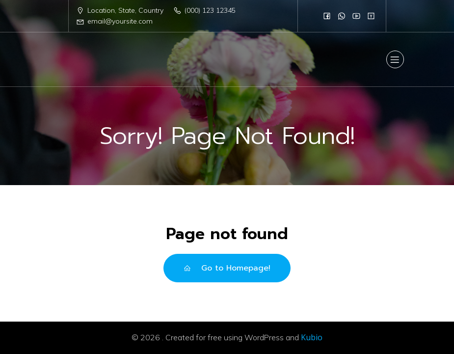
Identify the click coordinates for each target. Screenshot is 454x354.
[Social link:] (327, 15)
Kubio (311, 337)
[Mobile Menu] (395, 59)
